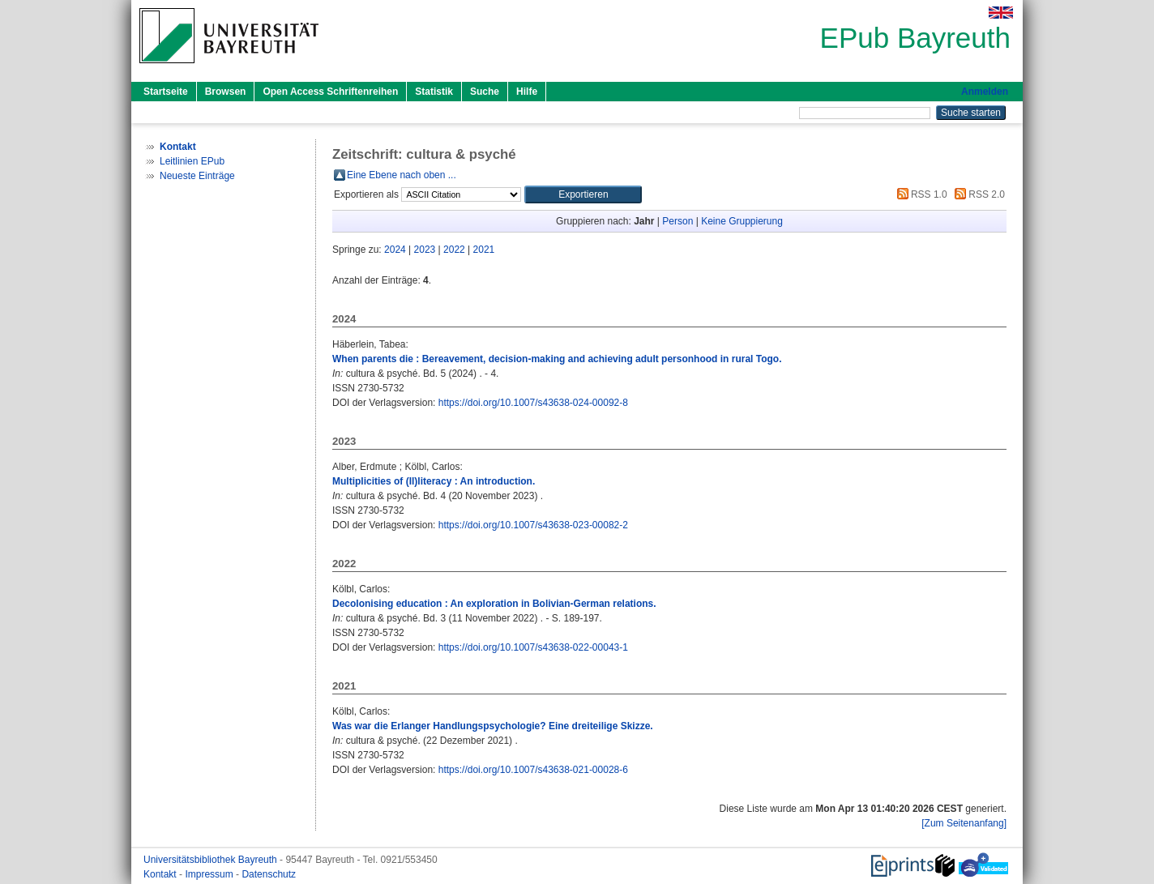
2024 (395, 249)
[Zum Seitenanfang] (964, 823)
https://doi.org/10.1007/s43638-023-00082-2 (533, 525)
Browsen (225, 91)
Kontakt (161, 874)
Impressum (210, 874)
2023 (425, 249)
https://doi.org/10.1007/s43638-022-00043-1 (533, 647)
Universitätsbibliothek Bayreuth (211, 859)
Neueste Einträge (197, 175)
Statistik (434, 91)
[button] (583, 194)
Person (677, 221)
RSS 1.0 (919, 194)
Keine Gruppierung (742, 221)
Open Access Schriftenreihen (330, 91)
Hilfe (526, 91)
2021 (484, 249)
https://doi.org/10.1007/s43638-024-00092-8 (533, 402)
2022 (454, 249)
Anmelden (984, 91)
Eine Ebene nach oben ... (401, 175)
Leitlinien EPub (192, 161)
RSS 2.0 (977, 194)
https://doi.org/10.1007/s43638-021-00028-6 (533, 769)
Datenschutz (268, 874)
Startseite (165, 91)
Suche (484, 91)
